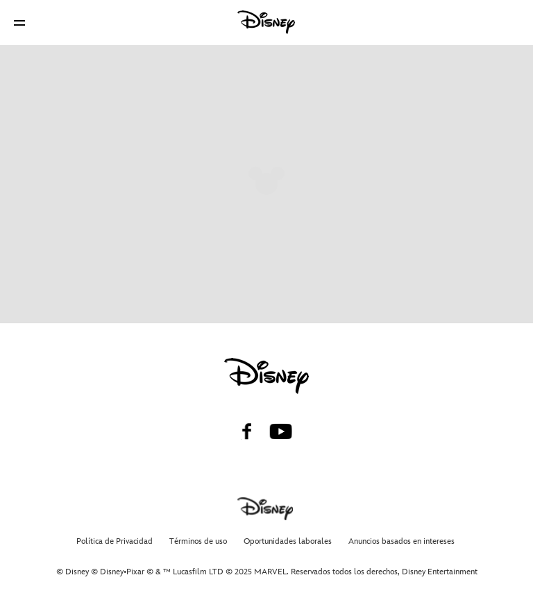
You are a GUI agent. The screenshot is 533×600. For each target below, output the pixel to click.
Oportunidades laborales (288, 541)
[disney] (266, 376)
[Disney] (266, 22)
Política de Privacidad (114, 541)
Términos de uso (198, 541)
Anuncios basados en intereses (401, 541)
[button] (19, 22)
